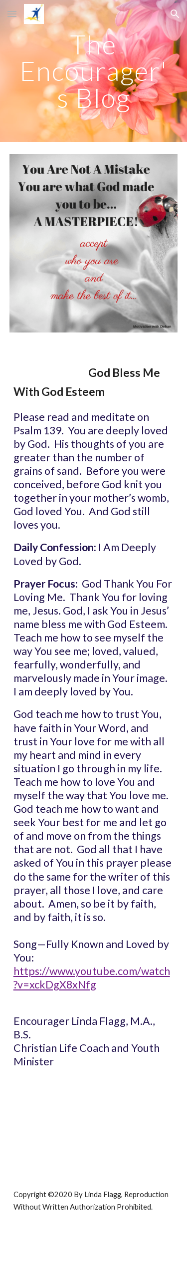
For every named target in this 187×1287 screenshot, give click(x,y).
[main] (93, 71)
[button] (12, 13)
